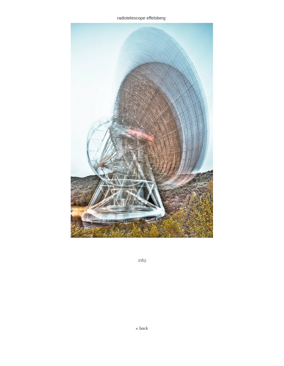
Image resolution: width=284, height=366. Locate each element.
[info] (142, 260)
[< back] (141, 328)
